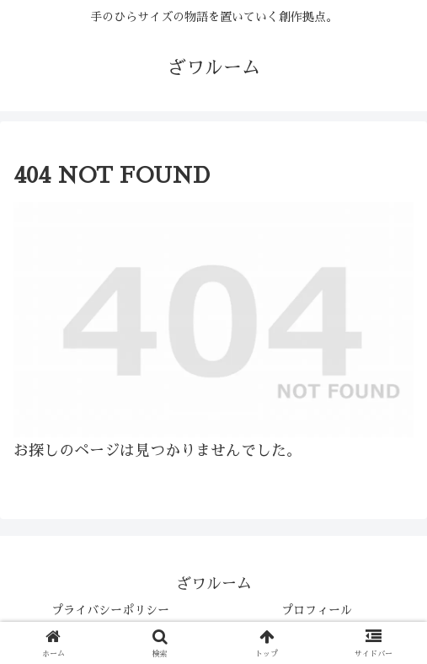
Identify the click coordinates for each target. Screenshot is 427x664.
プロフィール (316, 610)
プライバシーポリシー (110, 610)
